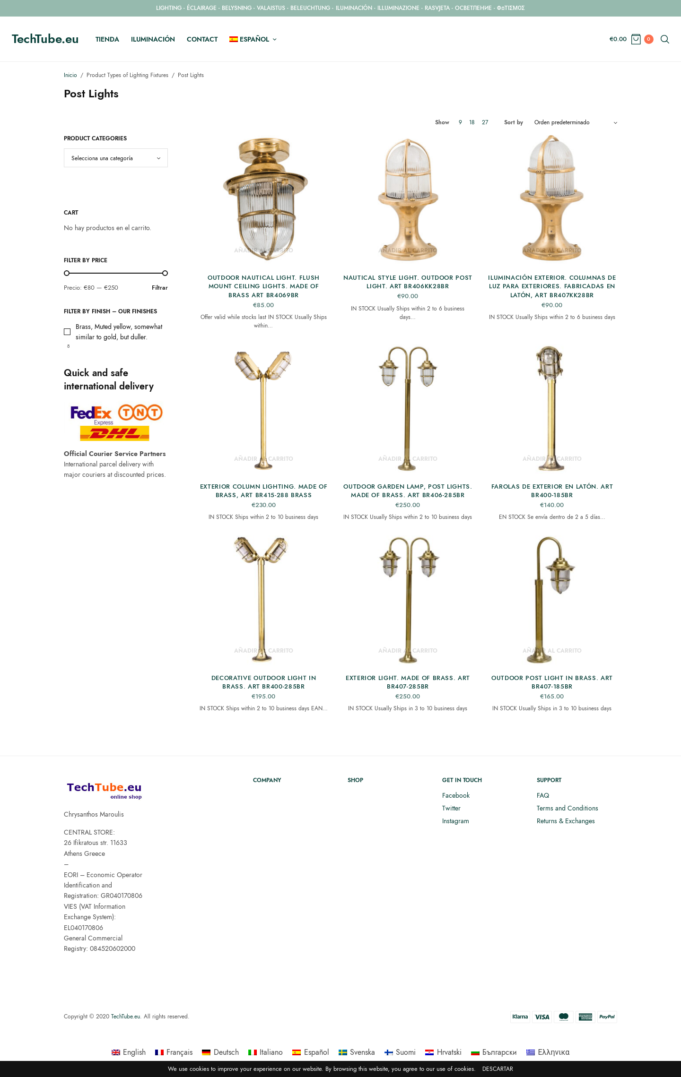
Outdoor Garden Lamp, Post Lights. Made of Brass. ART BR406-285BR (407, 491)
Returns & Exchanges (566, 821)
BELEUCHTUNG (310, 8)
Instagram (455, 821)
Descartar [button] (497, 1069)
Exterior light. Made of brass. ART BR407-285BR (408, 682)
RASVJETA (437, 8)
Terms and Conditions (567, 808)
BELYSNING (237, 8)
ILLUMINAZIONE (398, 8)
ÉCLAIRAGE (202, 8)
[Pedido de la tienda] (575, 122)
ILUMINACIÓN (354, 8)
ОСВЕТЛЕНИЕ (473, 8)
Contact (202, 39)
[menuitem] (252, 39)
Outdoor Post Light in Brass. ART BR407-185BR (552, 682)
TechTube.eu (45, 39)
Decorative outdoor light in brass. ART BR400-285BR (263, 682)
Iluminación (153, 39)
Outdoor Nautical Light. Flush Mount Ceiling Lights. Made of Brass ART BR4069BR (264, 286)
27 (485, 122)
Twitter (451, 808)
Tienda (107, 39)
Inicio (70, 75)
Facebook (456, 795)
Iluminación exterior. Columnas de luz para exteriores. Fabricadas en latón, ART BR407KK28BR (552, 286)
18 (472, 122)
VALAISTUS (271, 8)
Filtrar (160, 287)
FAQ (543, 795)
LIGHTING (169, 8)
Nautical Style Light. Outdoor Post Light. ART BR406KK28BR (407, 282)
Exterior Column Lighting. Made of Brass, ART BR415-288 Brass (263, 491)
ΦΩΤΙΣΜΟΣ (511, 8)
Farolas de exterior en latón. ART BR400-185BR (552, 491)
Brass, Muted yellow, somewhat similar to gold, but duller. (119, 332)
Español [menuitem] (316, 1052)
